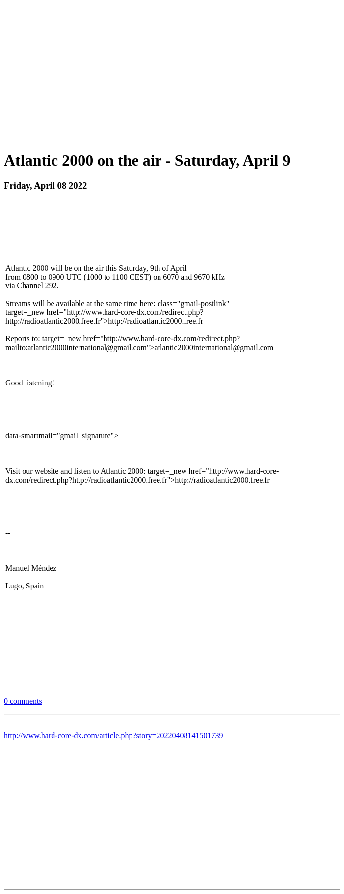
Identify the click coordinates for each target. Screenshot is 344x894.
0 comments (23, 701)
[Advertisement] (174, 72)
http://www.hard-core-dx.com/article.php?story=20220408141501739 (113, 735)
